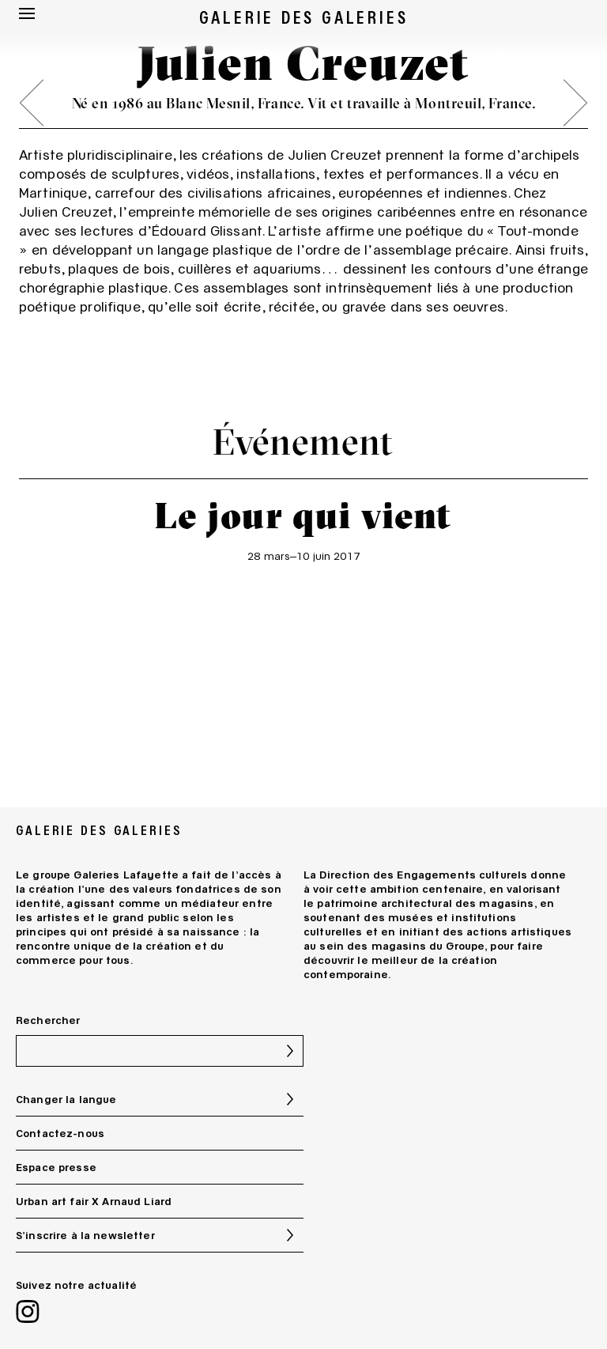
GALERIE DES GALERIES (304, 16)
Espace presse (56, 1167)
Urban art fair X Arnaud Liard (94, 1201)
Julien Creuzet (335, 154)
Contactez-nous (60, 1133)
